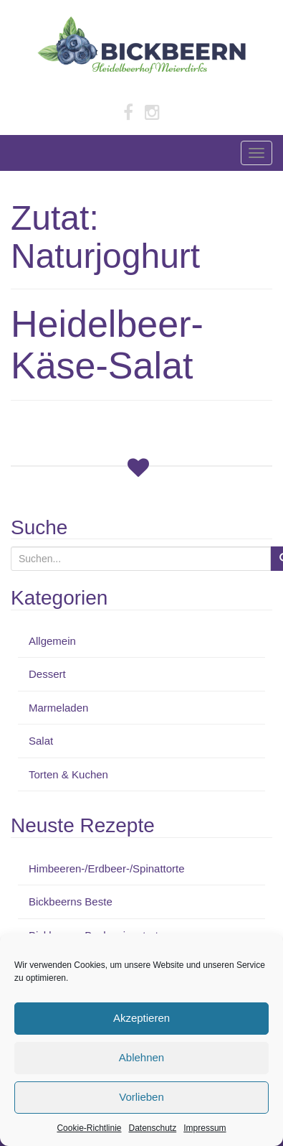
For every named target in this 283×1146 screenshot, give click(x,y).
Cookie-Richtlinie (89, 1128)
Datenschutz (153, 1128)
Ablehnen (141, 1057)
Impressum (204, 1128)
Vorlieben (141, 1097)
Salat (41, 741)
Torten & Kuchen (68, 774)
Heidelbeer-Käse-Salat (107, 344)
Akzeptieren (141, 1018)
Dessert (47, 674)
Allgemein (52, 641)
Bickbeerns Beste (70, 901)
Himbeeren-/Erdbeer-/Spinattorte (107, 868)
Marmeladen (58, 708)
